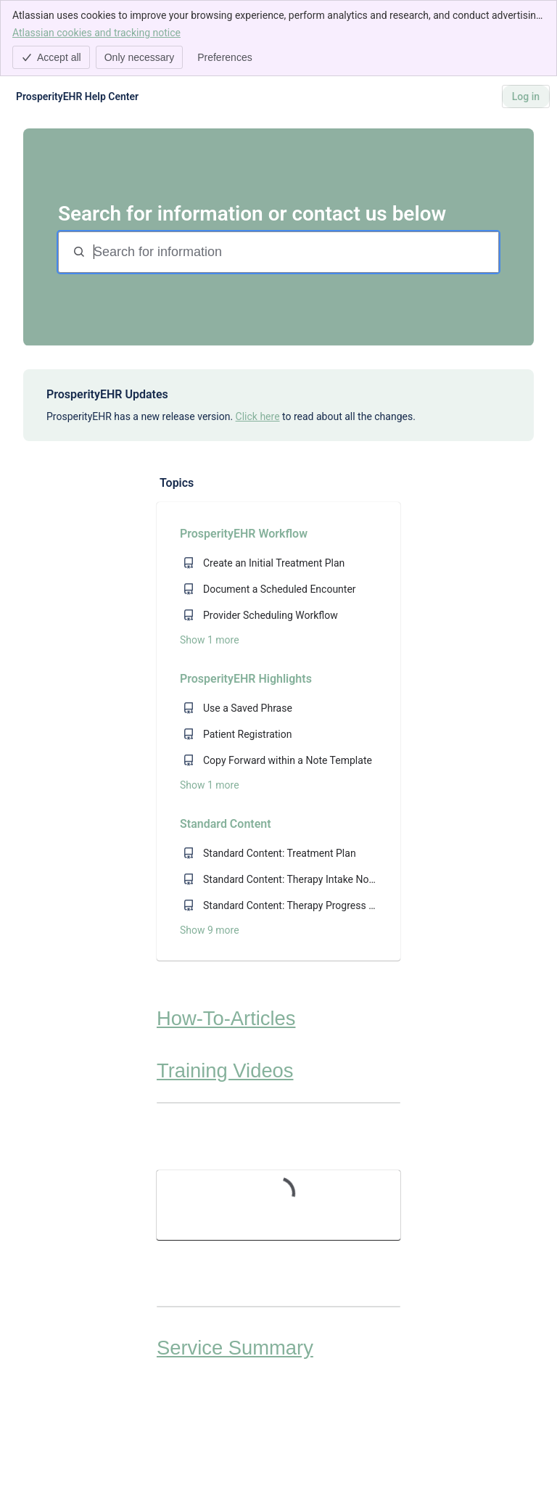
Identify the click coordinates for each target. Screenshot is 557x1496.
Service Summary (235, 1347)
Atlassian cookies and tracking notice (96, 31)
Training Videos (225, 1070)
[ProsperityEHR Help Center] (77, 96)
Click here (258, 416)
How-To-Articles (226, 1018)
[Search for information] (294, 252)
